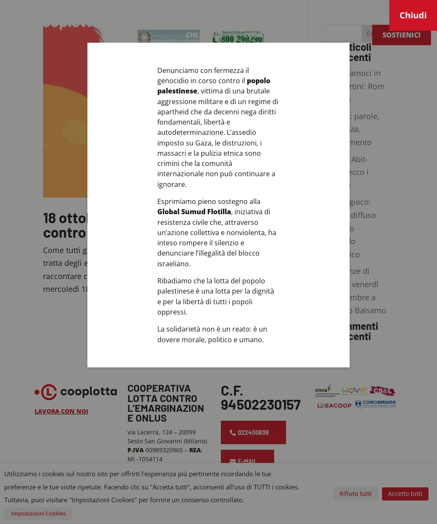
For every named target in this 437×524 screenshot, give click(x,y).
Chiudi (413, 15)
